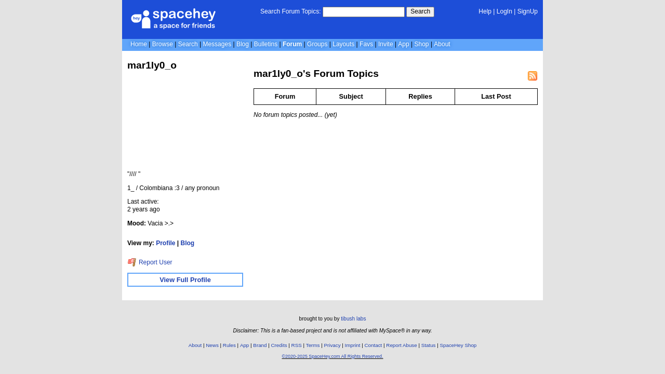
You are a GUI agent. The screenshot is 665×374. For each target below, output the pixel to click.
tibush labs (353, 319)
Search (420, 11)
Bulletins (265, 44)
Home (138, 44)
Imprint (353, 345)
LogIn (504, 11)
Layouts (343, 44)
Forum (292, 44)
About (442, 44)
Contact (373, 345)
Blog (242, 44)
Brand (260, 345)
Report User (150, 262)
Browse (162, 44)
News (212, 345)
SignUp (527, 11)
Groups (317, 44)
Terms (313, 345)
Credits (279, 345)
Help (484, 11)
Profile (165, 243)
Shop (422, 44)
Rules (229, 345)
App (403, 44)
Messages (217, 44)
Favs (366, 44)
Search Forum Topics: (290, 11)
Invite (385, 44)
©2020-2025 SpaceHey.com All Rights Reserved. (332, 356)
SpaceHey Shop (458, 345)
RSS (296, 345)
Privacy (332, 345)
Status (428, 345)
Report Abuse (401, 345)
